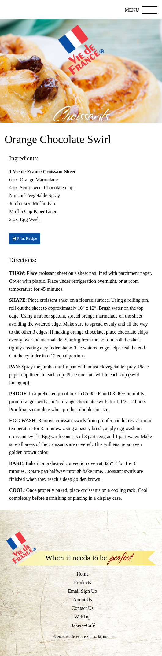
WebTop (82, 616)
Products (82, 582)
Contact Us (83, 608)
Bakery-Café (82, 625)
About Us (82, 599)
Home (82, 574)
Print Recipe (25, 238)
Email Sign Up (82, 591)
